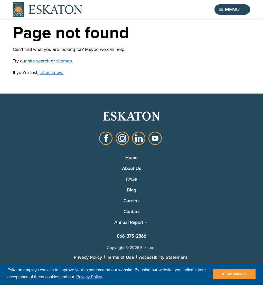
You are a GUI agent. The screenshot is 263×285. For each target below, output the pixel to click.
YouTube (155, 138)
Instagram (122, 138)
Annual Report (128, 222)
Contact (132, 211)
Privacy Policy (88, 257)
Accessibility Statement (163, 257)
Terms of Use (120, 257)
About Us (131, 168)
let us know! (51, 72)
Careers (132, 200)
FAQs (131, 179)
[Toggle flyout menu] (232, 9)
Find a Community (182, 9)
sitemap (64, 61)
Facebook (105, 138)
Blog (131, 190)
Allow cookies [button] (234, 274)
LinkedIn (138, 138)
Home (131, 157)
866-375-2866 (131, 236)
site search (39, 61)
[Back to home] (47, 9)
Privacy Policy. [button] (89, 277)
